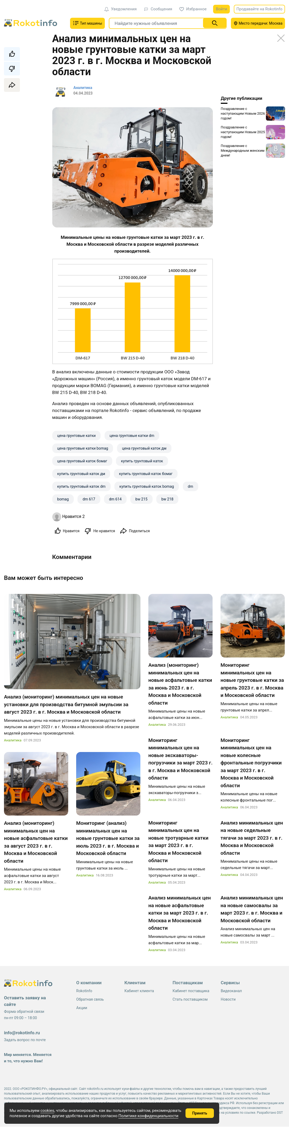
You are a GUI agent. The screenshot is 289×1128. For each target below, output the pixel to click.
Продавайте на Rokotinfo (259, 9)
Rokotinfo (84, 992)
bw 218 (167, 499)
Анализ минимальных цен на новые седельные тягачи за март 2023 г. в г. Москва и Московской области (252, 839)
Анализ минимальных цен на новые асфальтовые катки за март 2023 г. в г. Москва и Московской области (179, 914)
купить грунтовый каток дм (81, 474)
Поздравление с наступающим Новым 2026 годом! (243, 113)
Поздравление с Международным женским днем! (243, 150)
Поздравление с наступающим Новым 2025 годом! (243, 132)
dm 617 (89, 499)
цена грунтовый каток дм (144, 448)
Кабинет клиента (139, 992)
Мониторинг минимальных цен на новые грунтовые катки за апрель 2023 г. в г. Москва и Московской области (252, 681)
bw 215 (141, 499)
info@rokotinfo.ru (22, 1034)
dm (190, 486)
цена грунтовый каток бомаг (82, 461)
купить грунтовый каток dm (81, 486)
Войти (221, 9)
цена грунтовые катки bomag (82, 448)
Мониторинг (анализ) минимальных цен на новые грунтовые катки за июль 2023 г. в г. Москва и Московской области (108, 839)
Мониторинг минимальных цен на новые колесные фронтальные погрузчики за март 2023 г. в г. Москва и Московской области (251, 764)
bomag (63, 499)
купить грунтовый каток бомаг (145, 474)
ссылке (249, 1114)
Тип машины (87, 23)
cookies (47, 1110)
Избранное (193, 9)
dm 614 (115, 499)
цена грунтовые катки (76, 435)
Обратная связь (90, 1001)
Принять (199, 1113)
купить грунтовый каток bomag (146, 486)
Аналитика (12, 741)
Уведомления (120, 9)
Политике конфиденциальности (148, 1115)
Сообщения (158, 9)
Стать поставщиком (190, 1001)
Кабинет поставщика (190, 992)
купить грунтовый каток (142, 461)
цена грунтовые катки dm (132, 435)
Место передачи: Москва (258, 23)
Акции (81, 1009)
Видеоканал (231, 992)
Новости (228, 1001)
